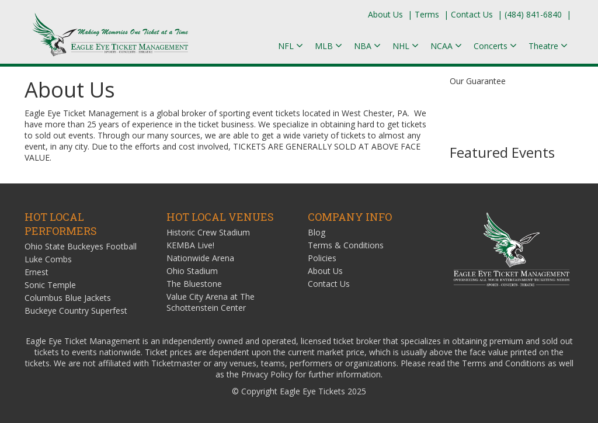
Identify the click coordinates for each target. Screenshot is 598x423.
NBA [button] (367, 45)
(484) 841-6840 (533, 14)
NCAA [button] (446, 45)
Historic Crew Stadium (208, 232)
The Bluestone (194, 283)
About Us (385, 14)
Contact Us (472, 14)
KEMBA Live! (190, 245)
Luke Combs (48, 259)
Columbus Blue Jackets (68, 297)
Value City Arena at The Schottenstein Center (210, 302)
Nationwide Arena (200, 257)
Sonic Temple (50, 284)
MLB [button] (328, 45)
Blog (316, 232)
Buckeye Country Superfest (76, 310)
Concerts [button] (495, 45)
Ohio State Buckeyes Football (81, 246)
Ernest (36, 272)
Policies (322, 257)
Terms (427, 14)
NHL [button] (405, 45)
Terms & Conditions (346, 245)
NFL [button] (290, 45)
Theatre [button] (548, 45)
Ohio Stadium (192, 270)
